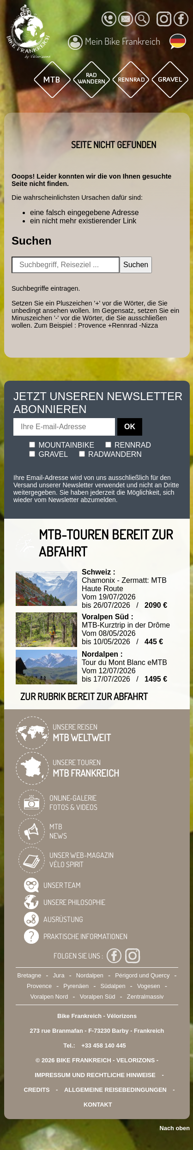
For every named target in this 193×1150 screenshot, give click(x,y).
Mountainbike (61, 445)
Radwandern (110, 454)
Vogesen (148, 985)
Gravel (48, 454)
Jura (59, 975)
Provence (39, 985)
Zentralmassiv (145, 996)
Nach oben (175, 1128)
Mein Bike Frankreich (114, 42)
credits (36, 1089)
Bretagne (29, 975)
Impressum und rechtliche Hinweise (95, 1075)
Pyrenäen (76, 985)
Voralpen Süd (97, 996)
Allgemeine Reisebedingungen (115, 1089)
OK (129, 427)
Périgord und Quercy (142, 975)
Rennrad (128, 445)
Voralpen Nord (49, 996)
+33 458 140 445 (103, 1045)
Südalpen (112, 985)
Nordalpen (89, 975)
